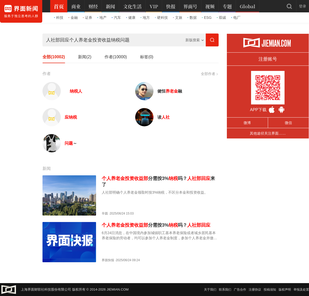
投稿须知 (270, 289)
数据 (192, 17)
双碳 (221, 17)
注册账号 (268, 59)
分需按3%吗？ (156, 225)
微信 (288, 123)
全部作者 (209, 74)
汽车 (116, 17)
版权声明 (285, 289)
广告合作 (240, 289)
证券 (87, 17)
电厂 (236, 17)
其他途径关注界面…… (268, 133)
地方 (145, 17)
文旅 (177, 17)
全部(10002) (53, 57)
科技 (58, 17)
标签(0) (146, 57)
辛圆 (105, 213)
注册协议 (255, 289)
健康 (130, 17)
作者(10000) (116, 57)
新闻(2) (84, 57)
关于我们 (210, 289)
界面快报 (108, 260)
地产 (102, 17)
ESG (207, 17)
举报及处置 (301, 289)
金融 (73, 17)
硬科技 (161, 17)
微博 (247, 123)
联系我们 (225, 289)
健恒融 (169, 91)
